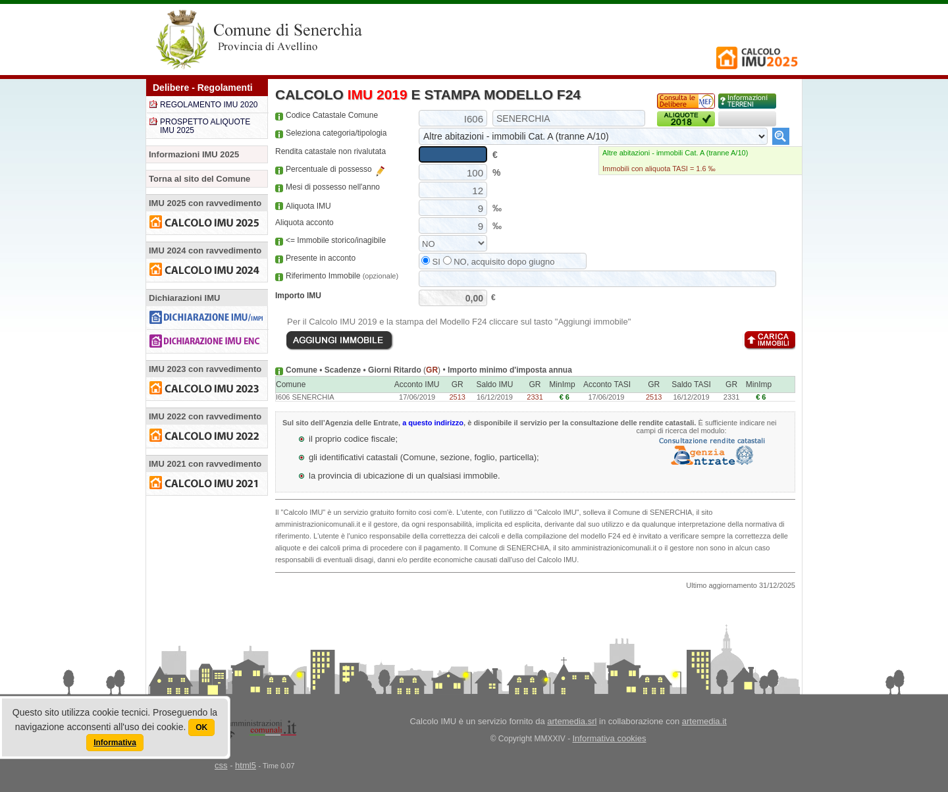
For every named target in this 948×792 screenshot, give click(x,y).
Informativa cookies (609, 738)
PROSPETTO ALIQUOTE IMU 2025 (205, 126)
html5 (245, 765)
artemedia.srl (571, 721)
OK (201, 727)
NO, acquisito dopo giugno (499, 262)
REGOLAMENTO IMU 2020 (209, 104)
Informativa (114, 742)
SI (430, 262)
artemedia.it (704, 721)
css (221, 765)
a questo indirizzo (432, 423)
